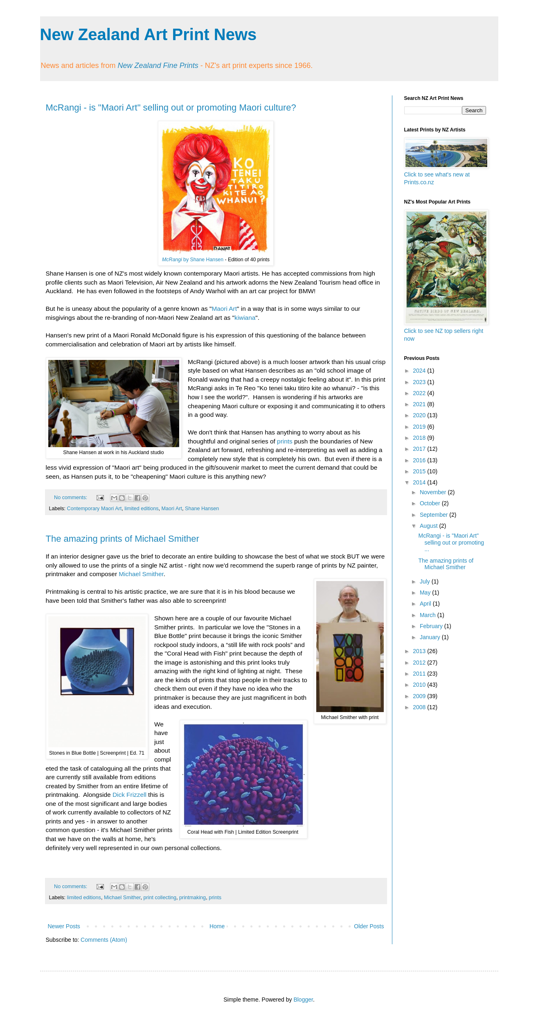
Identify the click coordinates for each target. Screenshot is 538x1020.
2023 (420, 382)
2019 (420, 426)
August (429, 525)
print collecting (160, 897)
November (434, 492)
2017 (420, 449)
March (428, 615)
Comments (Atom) (104, 939)
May (426, 592)
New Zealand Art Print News (148, 34)
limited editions (141, 508)
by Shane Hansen (192, 259)
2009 (420, 696)
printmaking (192, 897)
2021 (420, 404)
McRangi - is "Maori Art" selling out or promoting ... (451, 542)
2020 (420, 415)
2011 (420, 673)
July (426, 581)
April (426, 603)
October (431, 503)
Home (217, 926)
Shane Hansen (202, 508)
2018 (420, 437)
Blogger (303, 999)
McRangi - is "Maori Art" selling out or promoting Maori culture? (171, 107)
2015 (420, 471)
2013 (420, 651)
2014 (420, 482)
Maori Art (224, 308)
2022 (420, 393)
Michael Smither (141, 573)
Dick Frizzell (129, 794)
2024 (420, 370)
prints (285, 441)
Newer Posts (64, 926)
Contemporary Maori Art (94, 508)
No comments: (71, 497)
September (434, 514)
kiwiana (244, 317)
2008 (420, 707)
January (431, 637)
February (432, 626)
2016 (420, 460)
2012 (420, 662)
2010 (420, 684)
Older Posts (369, 926)
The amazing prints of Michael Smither (122, 539)
